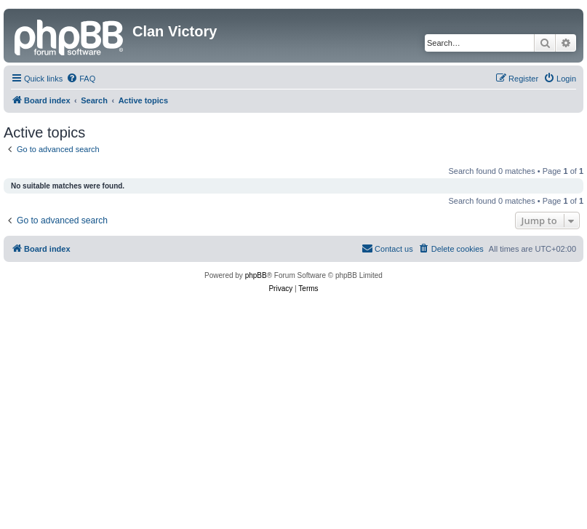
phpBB (256, 275)
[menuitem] (80, 78)
